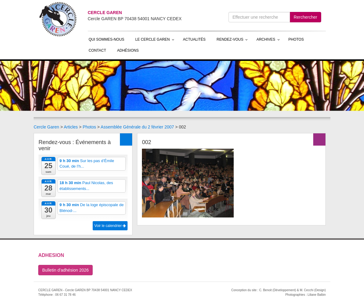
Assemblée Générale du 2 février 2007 (137, 126)
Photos (89, 126)
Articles (71, 126)
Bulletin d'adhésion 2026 (65, 270)
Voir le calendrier (110, 226)
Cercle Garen (46, 126)
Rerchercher (305, 17)
